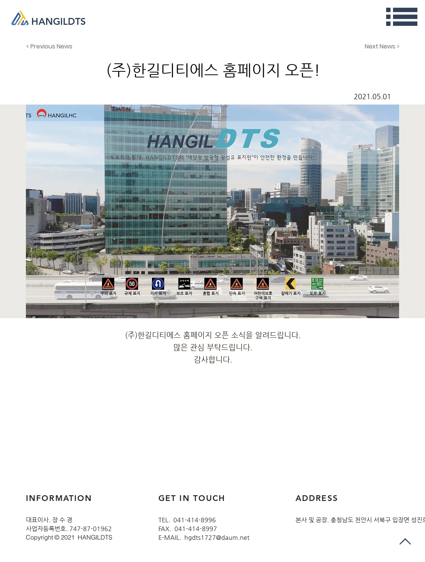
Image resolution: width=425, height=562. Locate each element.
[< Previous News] (51, 46)
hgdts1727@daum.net (216, 537)
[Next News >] (380, 46)
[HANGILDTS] (62, 21)
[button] (401, 17)
